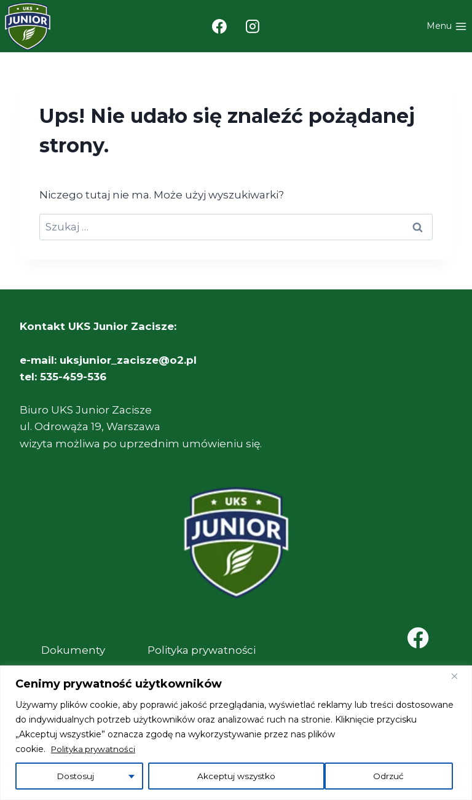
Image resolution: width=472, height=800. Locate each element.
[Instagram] (253, 26)
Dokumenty (73, 650)
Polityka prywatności (95, 749)
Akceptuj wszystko (368, 776)
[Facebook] (219, 26)
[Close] (459, 676)
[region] (236, 732)
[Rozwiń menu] (446, 26)
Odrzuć (211, 776)
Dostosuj (74, 776)
